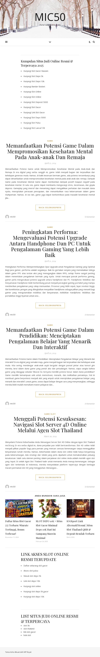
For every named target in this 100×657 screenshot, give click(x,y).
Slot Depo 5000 (39, 117)
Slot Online (36, 91)
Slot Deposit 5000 (40, 102)
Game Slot (50, 414)
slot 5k (27, 625)
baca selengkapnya (50, 207)
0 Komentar (90, 216)
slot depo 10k (33, 581)
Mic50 (50, 17)
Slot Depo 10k (38, 81)
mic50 (12, 216)
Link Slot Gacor (38, 112)
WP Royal (27, 652)
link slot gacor (30, 632)
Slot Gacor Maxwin (40, 71)
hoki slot (27, 635)
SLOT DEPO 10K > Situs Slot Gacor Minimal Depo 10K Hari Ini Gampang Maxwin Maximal (49, 530)
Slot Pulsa (36, 122)
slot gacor (43, 565)
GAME (50, 141)
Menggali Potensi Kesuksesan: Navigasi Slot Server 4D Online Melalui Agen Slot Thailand (50, 424)
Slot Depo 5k (37, 76)
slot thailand (29, 628)
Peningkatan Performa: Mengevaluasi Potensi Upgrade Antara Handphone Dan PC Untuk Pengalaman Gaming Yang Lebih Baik (50, 243)
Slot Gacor (36, 107)
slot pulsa (33, 570)
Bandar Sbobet (38, 86)
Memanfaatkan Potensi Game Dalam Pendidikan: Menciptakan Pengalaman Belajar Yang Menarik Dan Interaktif (50, 338)
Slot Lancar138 (38, 128)
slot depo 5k (35, 576)
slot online (36, 586)
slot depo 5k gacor (40, 591)
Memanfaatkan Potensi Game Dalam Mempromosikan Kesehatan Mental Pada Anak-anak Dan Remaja (50, 151)
